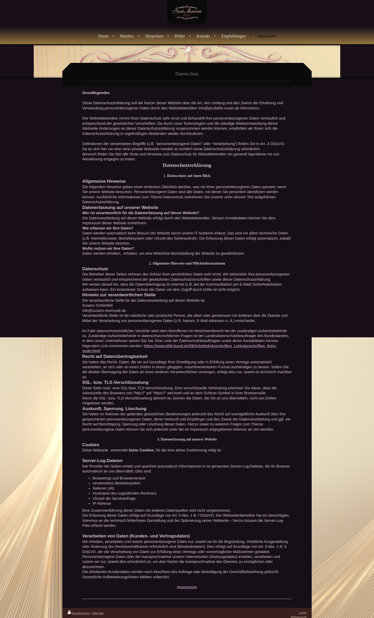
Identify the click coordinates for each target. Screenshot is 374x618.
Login (302, 612)
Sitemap (98, 613)
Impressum (187, 587)
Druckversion (79, 613)
